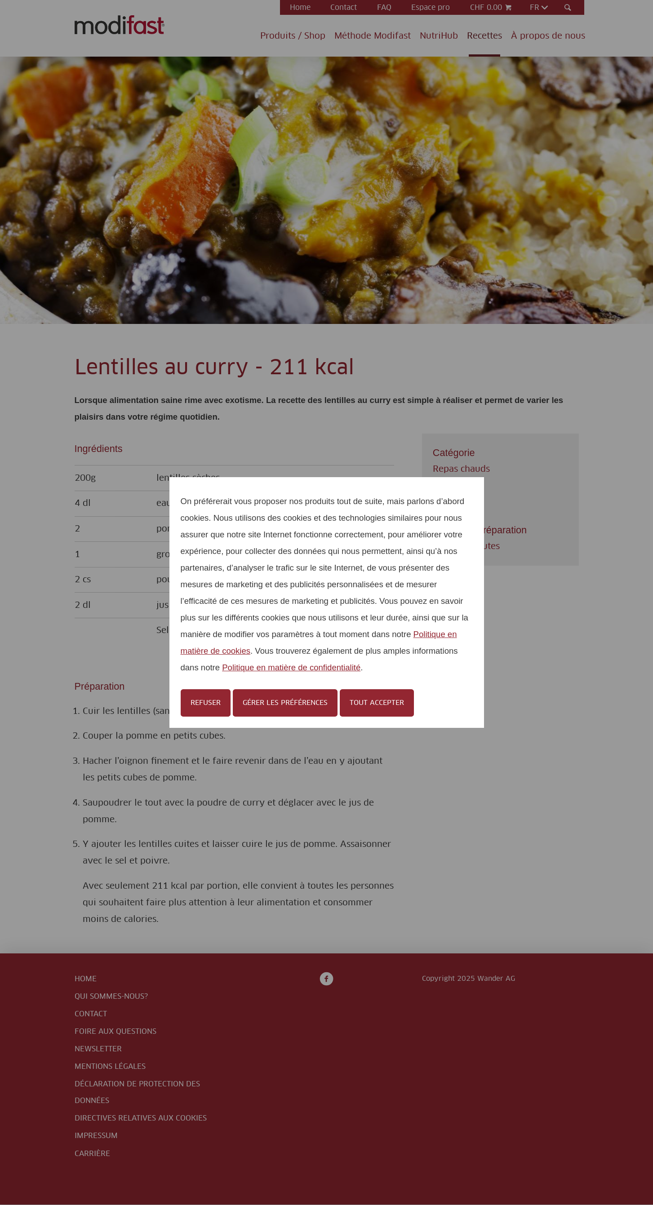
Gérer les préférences (285, 703)
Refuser (206, 703)
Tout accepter (377, 703)
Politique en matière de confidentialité (291, 667)
